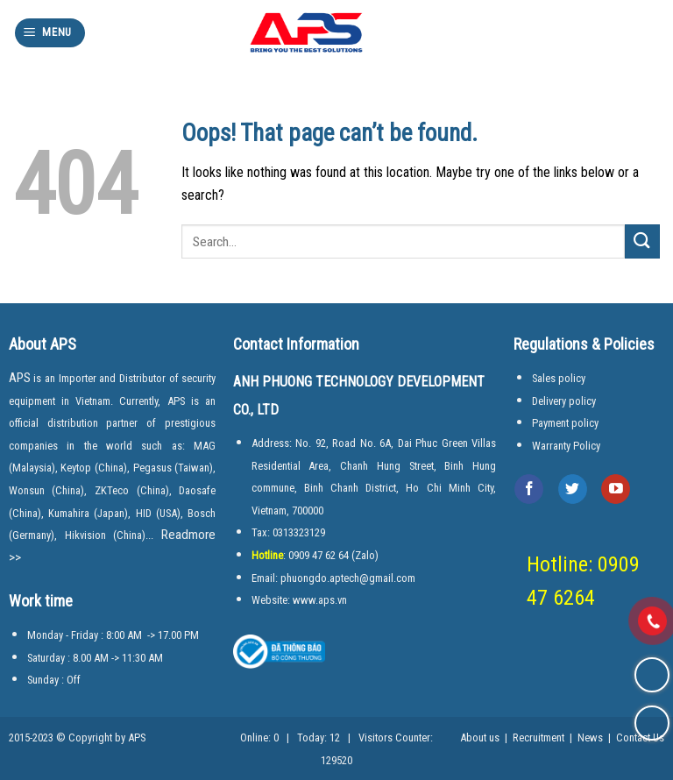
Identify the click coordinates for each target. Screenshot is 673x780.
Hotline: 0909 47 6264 (589, 581)
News (590, 737)
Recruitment (538, 737)
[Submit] (642, 241)
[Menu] (50, 32)
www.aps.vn (320, 599)
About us (479, 737)
